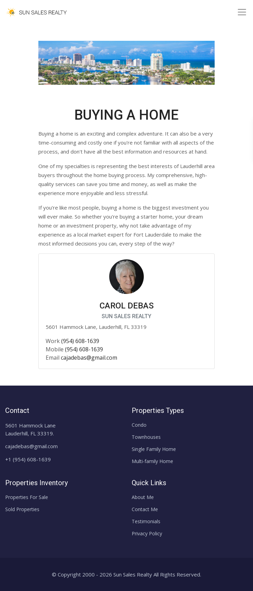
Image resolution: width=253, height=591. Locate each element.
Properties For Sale (26, 497)
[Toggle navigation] (242, 12)
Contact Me (145, 509)
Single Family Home (154, 449)
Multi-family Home (152, 461)
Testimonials (146, 521)
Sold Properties (22, 509)
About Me (143, 497)
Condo (139, 425)
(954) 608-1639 (80, 341)
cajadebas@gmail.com (89, 357)
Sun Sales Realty (132, 574)
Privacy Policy (147, 533)
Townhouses (146, 437)
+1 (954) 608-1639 (28, 459)
